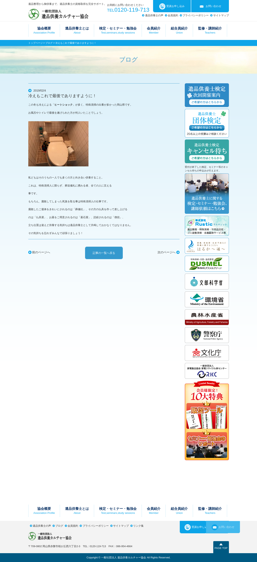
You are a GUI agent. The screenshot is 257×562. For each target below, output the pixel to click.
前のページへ (41, 252)
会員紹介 (153, 30)
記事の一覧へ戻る (104, 253)
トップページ (35, 43)
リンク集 (138, 525)
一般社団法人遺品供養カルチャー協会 (58, 13)
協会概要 (44, 30)
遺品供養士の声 (154, 15)
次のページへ (166, 252)
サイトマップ (221, 15)
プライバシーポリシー (196, 15)
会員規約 (173, 15)
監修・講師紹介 (210, 30)
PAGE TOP (221, 548)
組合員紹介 (179, 30)
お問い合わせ (210, 6)
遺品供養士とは (77, 30)
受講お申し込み (172, 6)
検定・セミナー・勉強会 (118, 30)
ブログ (49, 43)
